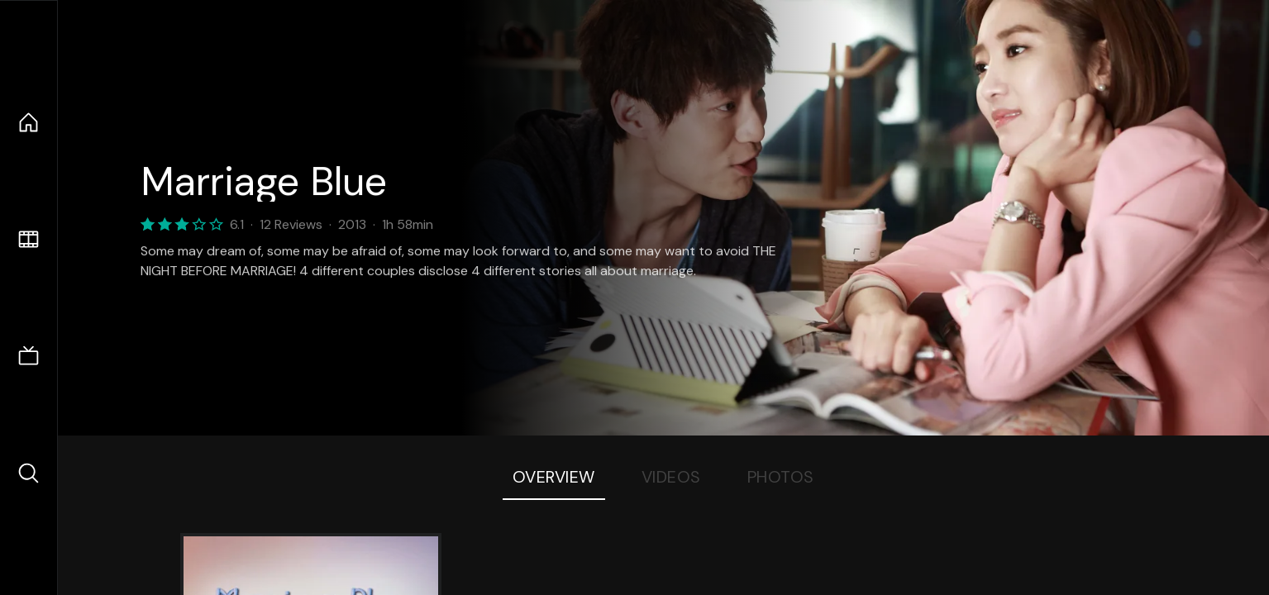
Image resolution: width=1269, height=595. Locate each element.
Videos (671, 477)
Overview (554, 477)
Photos (780, 477)
